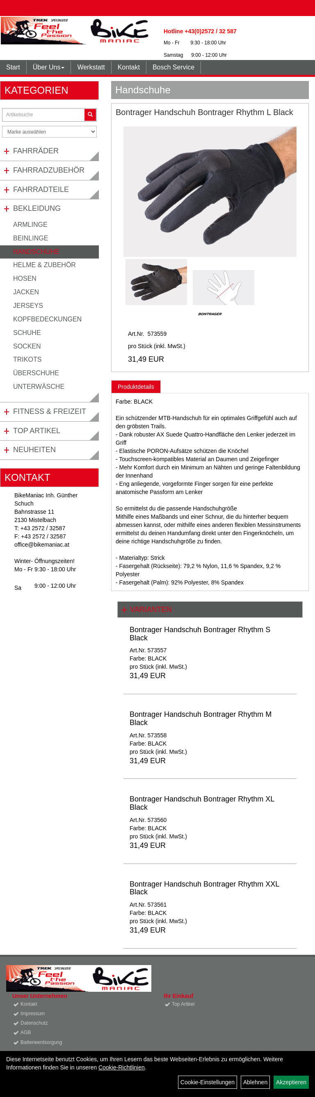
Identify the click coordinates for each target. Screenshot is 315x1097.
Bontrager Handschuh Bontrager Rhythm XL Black (202, 803)
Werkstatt (91, 67)
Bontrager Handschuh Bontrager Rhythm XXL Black (204, 888)
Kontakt (129, 67)
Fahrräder (36, 151)
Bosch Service (173, 67)
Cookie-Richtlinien (121, 1067)
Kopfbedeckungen (47, 319)
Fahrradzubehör (48, 170)
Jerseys (28, 305)
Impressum (33, 1013)
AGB (26, 1032)
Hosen (25, 278)
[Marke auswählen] (49, 132)
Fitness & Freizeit (49, 411)
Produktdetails (136, 386)
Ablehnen (255, 1082)
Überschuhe (36, 373)
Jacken (26, 292)
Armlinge (30, 224)
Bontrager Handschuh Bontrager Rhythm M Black (201, 718)
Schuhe (27, 332)
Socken (27, 346)
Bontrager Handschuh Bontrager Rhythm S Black (200, 634)
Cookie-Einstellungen (207, 1082)
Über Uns (49, 67)
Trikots (27, 359)
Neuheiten (34, 450)
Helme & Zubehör (44, 264)
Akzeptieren (291, 1082)
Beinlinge (30, 238)
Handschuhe (36, 251)
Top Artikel (36, 431)
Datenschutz (34, 1023)
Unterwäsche (38, 386)
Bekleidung (37, 208)
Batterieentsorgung (41, 1042)
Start (13, 67)
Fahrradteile (41, 189)
